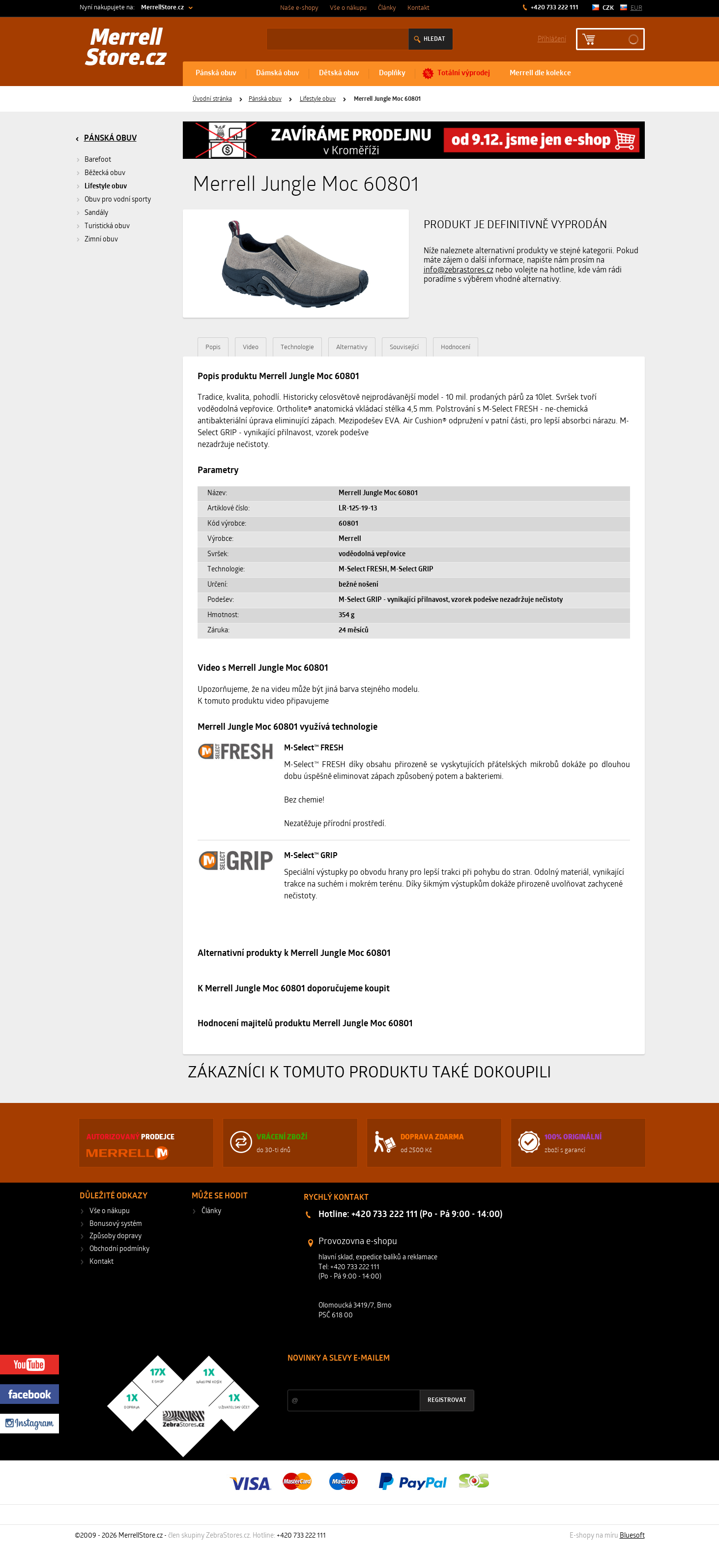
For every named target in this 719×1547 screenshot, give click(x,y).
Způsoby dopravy (115, 1236)
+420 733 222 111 (553, 7)
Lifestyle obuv (318, 99)
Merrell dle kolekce (540, 73)
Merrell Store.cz (126, 49)
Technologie (297, 347)
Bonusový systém (115, 1224)
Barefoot (98, 160)
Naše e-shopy (299, 8)
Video (251, 347)
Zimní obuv (101, 239)
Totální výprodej (463, 73)
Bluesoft (632, 1536)
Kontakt (418, 8)
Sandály (96, 213)
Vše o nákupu (348, 8)
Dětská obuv (339, 73)
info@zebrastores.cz (458, 270)
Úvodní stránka (212, 99)
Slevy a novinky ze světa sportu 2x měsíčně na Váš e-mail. (372, 1377)
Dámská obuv (277, 73)
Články (387, 8)
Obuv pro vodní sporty (118, 200)
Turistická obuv (107, 226)
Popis (213, 347)
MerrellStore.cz (162, 7)
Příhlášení (552, 38)
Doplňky (392, 73)
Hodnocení (455, 347)
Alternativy (352, 347)
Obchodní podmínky (119, 1249)
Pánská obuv (216, 73)
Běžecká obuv (105, 173)
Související (404, 347)
